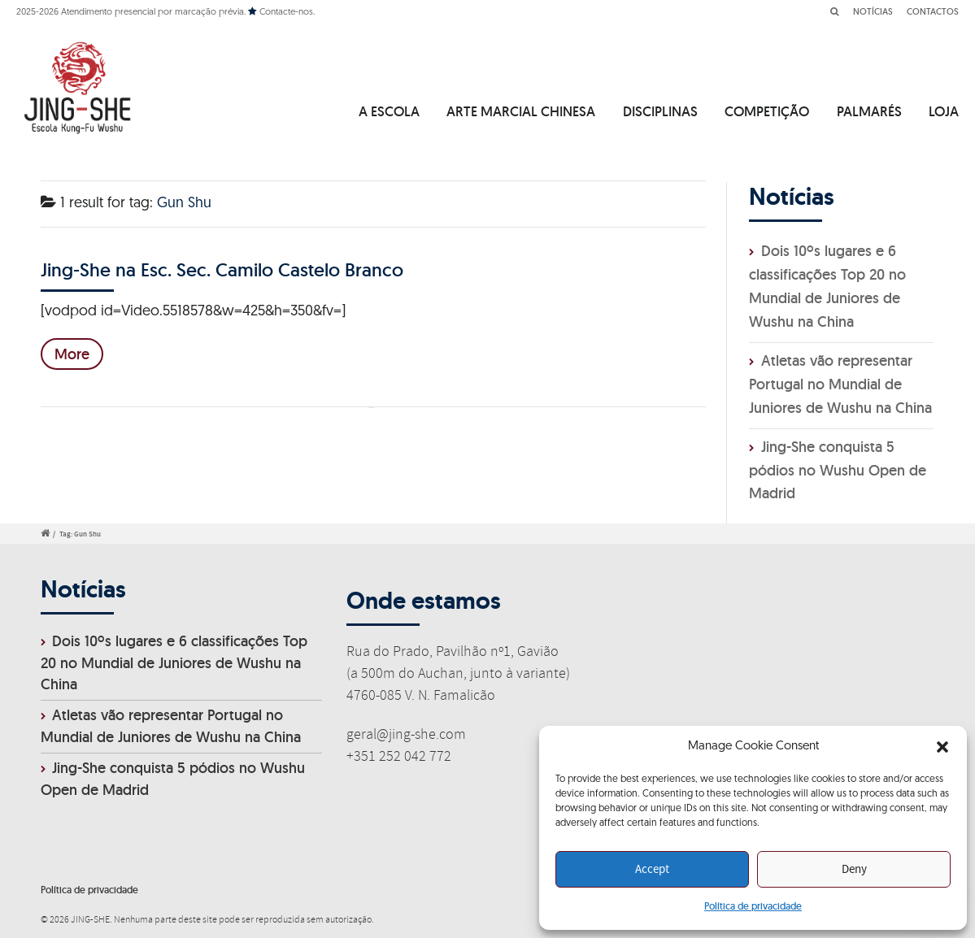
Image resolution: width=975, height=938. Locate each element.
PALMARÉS (869, 111)
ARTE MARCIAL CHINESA (520, 111)
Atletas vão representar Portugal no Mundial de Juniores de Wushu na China (840, 384)
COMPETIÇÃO (767, 111)
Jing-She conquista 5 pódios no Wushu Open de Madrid (837, 470)
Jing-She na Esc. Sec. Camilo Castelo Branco (222, 269)
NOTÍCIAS (873, 11)
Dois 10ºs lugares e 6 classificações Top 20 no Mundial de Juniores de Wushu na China (174, 663)
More (71, 354)
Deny (854, 870)
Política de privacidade (753, 906)
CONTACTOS (933, 11)
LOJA (944, 111)
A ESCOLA (389, 111)
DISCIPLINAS (660, 111)
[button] (942, 747)
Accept (652, 870)
